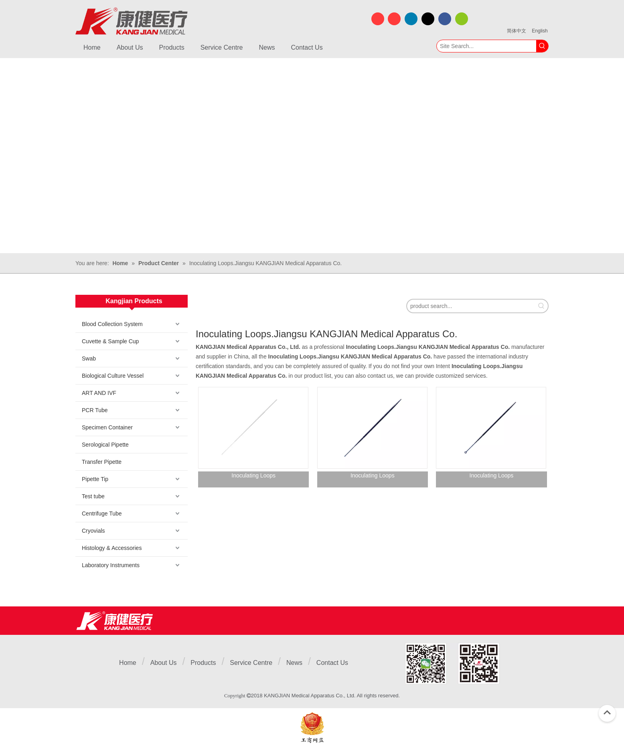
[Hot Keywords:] (542, 46)
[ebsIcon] (312, 727)
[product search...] (471, 306)
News (294, 662)
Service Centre (251, 662)
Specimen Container (107, 427)
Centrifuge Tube (102, 513)
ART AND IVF (99, 393)
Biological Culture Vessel (113, 375)
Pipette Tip (95, 479)
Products (203, 662)
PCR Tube (95, 410)
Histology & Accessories (112, 548)
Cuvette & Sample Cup (110, 341)
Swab (89, 358)
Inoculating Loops (253, 475)
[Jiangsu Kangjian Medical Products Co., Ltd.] (114, 620)
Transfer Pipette (102, 462)
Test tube (93, 496)
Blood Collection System (112, 324)
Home (127, 662)
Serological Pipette (105, 444)
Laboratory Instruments (111, 565)
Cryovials (93, 531)
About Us (163, 662)
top (607, 713)
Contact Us (332, 662)
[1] (452, 663)
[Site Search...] (486, 46)
